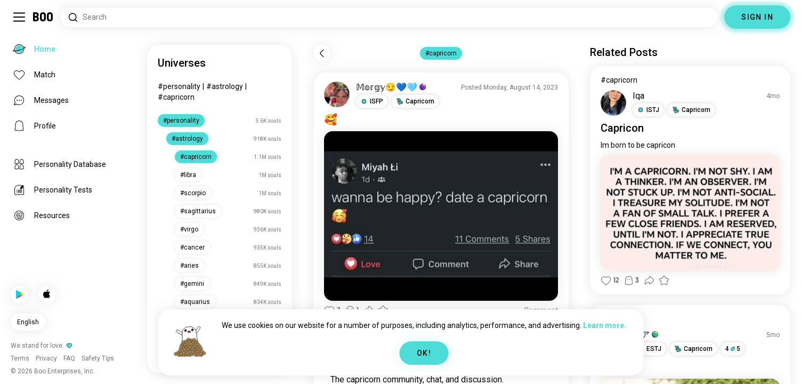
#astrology (224, 86)
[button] (371, 101)
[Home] (43, 17)
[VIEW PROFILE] (337, 94)
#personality (179, 86)
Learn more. (604, 325)
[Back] (321, 53)
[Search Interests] (389, 17)
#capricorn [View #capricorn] (619, 80)
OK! (424, 353)
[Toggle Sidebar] (19, 17)
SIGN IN (757, 17)
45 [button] (732, 349)
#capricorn (176, 97)
